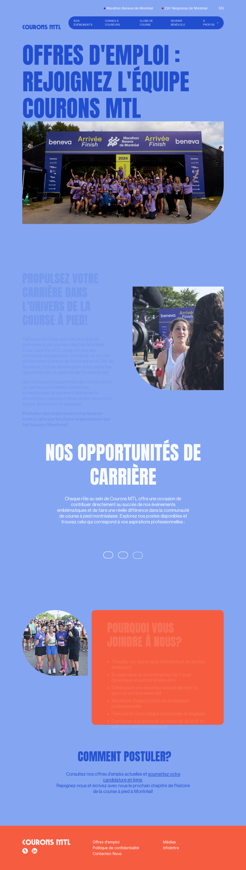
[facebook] (25, 851)
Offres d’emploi (106, 842)
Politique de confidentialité (116, 848)
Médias (169, 842)
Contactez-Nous (107, 853)
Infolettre (171, 848)
